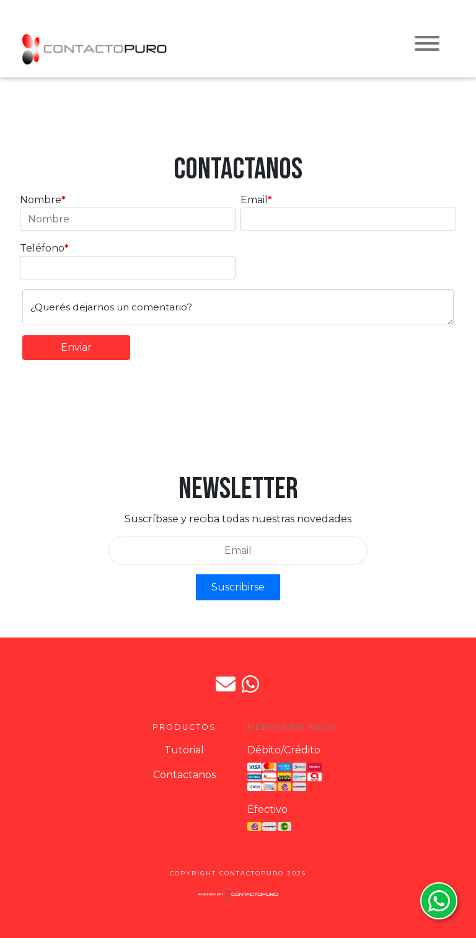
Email (254, 200)
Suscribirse (238, 587)
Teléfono (42, 248)
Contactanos (184, 775)
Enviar (76, 347)
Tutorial (184, 750)
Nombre (40, 200)
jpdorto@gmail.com (225, 684)
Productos (184, 727)
